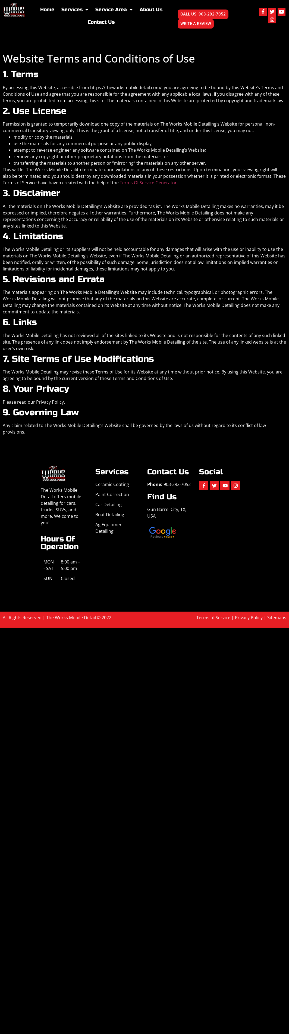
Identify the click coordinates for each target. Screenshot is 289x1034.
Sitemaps (276, 618)
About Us (151, 10)
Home (47, 10)
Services (74, 9)
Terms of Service (213, 618)
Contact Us (101, 22)
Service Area (114, 9)
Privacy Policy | (251, 618)
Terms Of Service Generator (148, 183)
